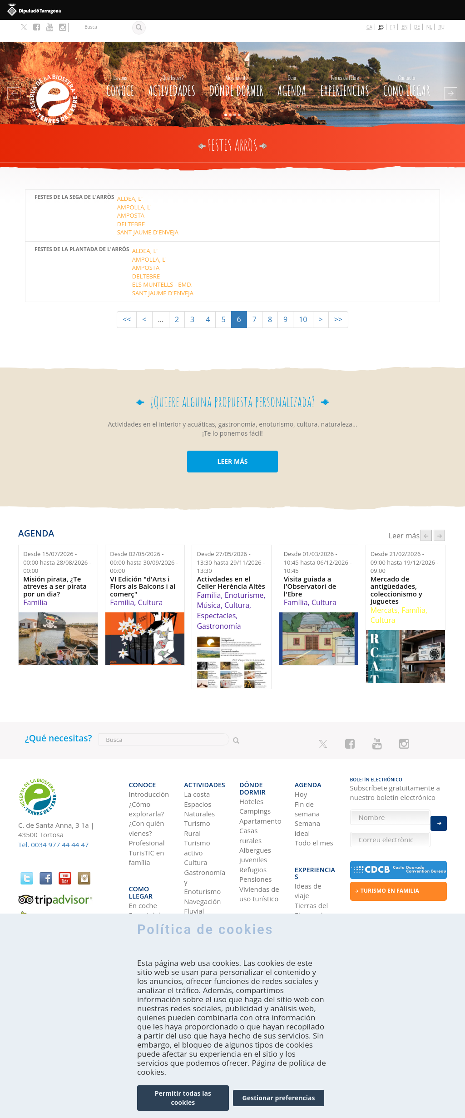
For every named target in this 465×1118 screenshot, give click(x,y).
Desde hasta (57, 540)
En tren (140, 892)
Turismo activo (197, 819)
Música (208, 584)
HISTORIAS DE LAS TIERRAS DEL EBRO (315, 907)
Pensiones (255, 843)
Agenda (292, 62)
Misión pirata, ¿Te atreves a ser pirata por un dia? (55, 564)
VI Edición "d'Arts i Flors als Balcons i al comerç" (142, 564)
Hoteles (251, 765)
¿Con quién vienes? (146, 799)
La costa (197, 765)
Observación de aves (204, 897)
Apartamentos (260, 785)
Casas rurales (250, 799)
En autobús (147, 873)
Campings (255, 775)
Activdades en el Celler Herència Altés (231, 560)
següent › (439, 513)
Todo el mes (314, 814)
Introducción (149, 765)
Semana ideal (307, 799)
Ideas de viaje (308, 849)
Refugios (253, 834)
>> (338, 298)
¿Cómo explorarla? (146, 780)
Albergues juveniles (255, 819)
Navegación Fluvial (202, 877)
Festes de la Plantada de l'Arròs (82, 228)
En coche (143, 863)
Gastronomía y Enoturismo (204, 853)
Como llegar (406, 62)
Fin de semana (307, 780)
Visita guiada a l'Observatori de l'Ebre (310, 564)
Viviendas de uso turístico (259, 858)
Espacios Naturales (199, 780)
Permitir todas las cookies (183, 1098)
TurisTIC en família (146, 829)
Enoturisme (244, 573)
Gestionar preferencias (278, 1097)
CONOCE (120, 62)
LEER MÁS (232, 439)
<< (127, 298)
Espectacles (216, 594)
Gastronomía (219, 604)
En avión (142, 882)
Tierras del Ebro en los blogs (312, 873)
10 (303, 298)
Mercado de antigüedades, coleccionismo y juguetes (396, 568)
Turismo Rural (197, 799)
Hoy (301, 765)
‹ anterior (426, 513)
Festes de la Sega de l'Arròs (74, 176)
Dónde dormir (236, 62)
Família (35, 581)
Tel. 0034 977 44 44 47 (53, 822)
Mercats (384, 588)
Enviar (438, 817)
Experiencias (344, 62)
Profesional (147, 814)
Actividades (171, 62)
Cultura (150, 581)
